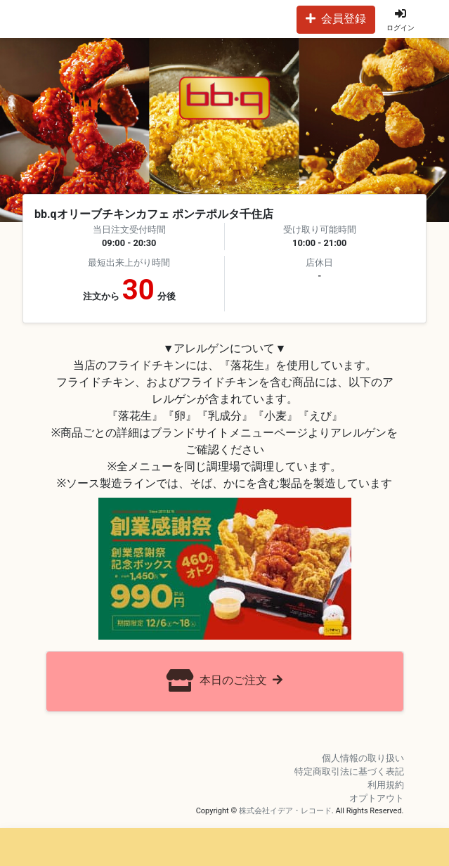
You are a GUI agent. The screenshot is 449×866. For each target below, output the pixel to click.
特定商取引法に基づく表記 (349, 771)
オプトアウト (376, 798)
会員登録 (336, 18)
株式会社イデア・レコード (285, 810)
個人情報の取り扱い (363, 758)
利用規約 (385, 785)
